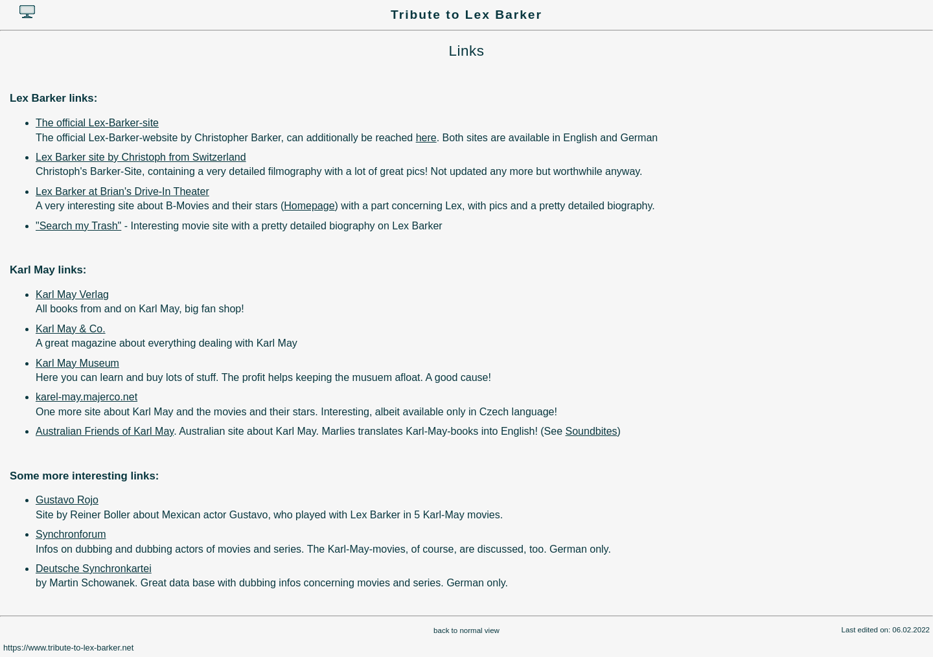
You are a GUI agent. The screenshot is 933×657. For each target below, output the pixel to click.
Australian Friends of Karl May (105, 431)
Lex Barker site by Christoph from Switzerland (141, 157)
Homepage (309, 205)
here (426, 137)
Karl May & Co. (71, 328)
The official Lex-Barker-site (97, 122)
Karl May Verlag (72, 294)
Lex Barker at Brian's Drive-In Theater (122, 191)
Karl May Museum (77, 363)
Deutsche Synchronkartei (94, 568)
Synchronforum (71, 534)
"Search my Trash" (78, 225)
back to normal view (466, 630)
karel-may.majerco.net (86, 396)
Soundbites (591, 431)
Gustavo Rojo (67, 499)
